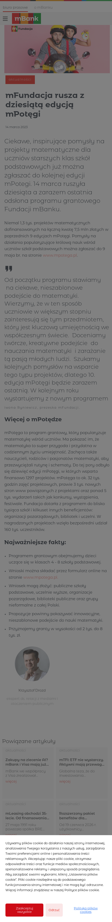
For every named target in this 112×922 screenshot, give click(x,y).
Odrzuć (54, 910)
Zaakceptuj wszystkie (24, 910)
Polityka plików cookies (86, 910)
